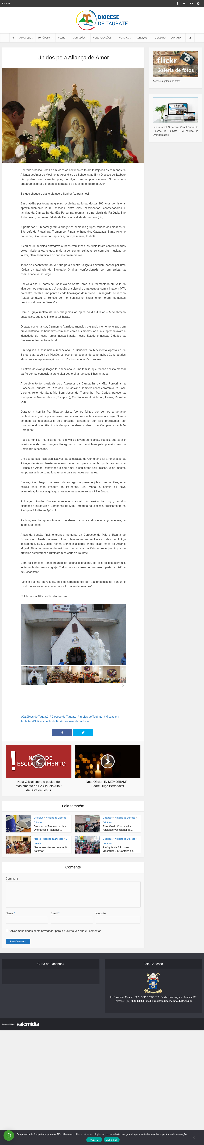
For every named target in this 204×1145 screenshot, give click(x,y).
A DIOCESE (25, 38)
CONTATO (176, 38)
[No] (193, 1137)
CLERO (61, 38)
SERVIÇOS (141, 38)
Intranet (6, 3)
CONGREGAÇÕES (102, 38)
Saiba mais (111, 1139)
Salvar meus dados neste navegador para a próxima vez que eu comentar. (55, 930)
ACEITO (94, 1139)
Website (101, 913)
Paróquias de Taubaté (75, 721)
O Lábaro (38, 822)
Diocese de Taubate (63, 716)
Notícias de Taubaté (46, 721)
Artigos (37, 839)
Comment (12, 878)
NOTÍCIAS (124, 38)
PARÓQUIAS (44, 38)
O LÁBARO (160, 38)
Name (10, 913)
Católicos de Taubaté (35, 716)
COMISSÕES (79, 38)
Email (55, 913)
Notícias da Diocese (56, 817)
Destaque (39, 817)
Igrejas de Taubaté (90, 716)
